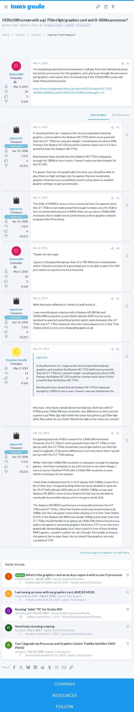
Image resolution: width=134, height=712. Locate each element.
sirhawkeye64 (23, 613)
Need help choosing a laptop (35, 626)
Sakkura (31, 617)
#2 (117, 127)
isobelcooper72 (24, 578)
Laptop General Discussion (68, 578)
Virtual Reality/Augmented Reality (70, 613)
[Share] (122, 63)
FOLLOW (64, 706)
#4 (117, 248)
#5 (117, 298)
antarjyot (20, 651)
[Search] (128, 6)
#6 (117, 349)
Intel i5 (70, 25)
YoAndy (30, 599)
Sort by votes (120, 114)
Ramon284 (11, 25)
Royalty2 (20, 630)
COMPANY (64, 683)
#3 (117, 198)
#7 (117, 433)
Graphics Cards (53, 25)
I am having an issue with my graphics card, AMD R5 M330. (55, 592)
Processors (83, 25)
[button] (6, 7)
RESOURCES (64, 695)
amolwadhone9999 (26, 596)
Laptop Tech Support (70, 596)
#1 (128, 63)
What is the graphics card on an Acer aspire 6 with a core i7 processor (74, 575)
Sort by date (98, 114)
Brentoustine (32, 655)
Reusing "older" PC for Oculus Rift (38, 609)
